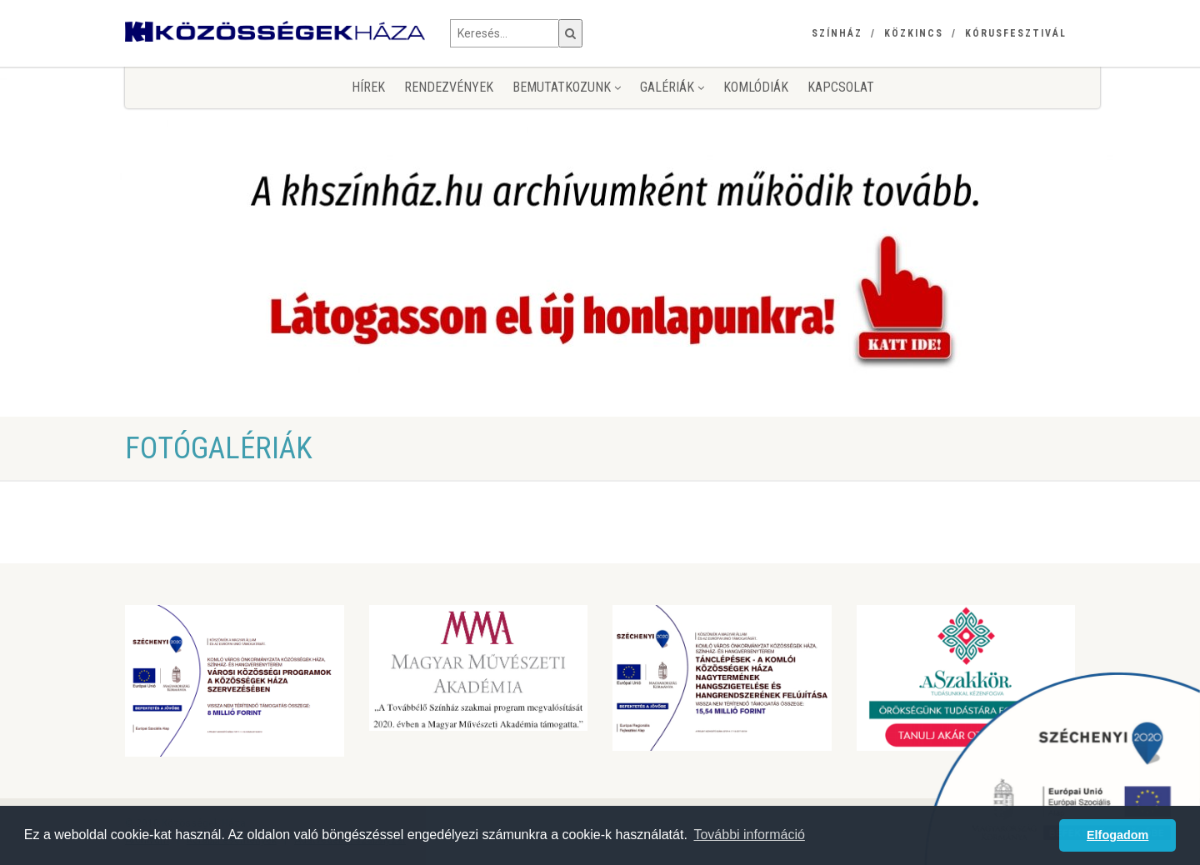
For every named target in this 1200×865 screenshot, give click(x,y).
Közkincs (913, 33)
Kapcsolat (841, 87)
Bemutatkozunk (566, 87)
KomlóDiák (755, 87)
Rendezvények (448, 87)
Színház (837, 33)
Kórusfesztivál (1016, 33)
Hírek (368, 87)
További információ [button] (748, 835)
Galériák (672, 87)
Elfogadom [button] (1117, 835)
